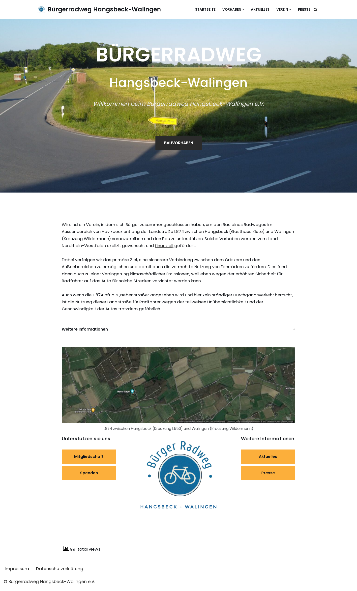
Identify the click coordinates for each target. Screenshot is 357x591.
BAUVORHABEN (178, 143)
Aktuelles (260, 9)
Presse (304, 9)
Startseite (205, 9)
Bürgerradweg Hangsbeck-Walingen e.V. (51, 584)
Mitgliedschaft (89, 459)
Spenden (89, 475)
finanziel (190, 246)
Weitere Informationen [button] (85, 331)
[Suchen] (315, 9)
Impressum (17, 571)
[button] (243, 9)
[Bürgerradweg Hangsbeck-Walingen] (99, 9)
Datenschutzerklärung (60, 571)
